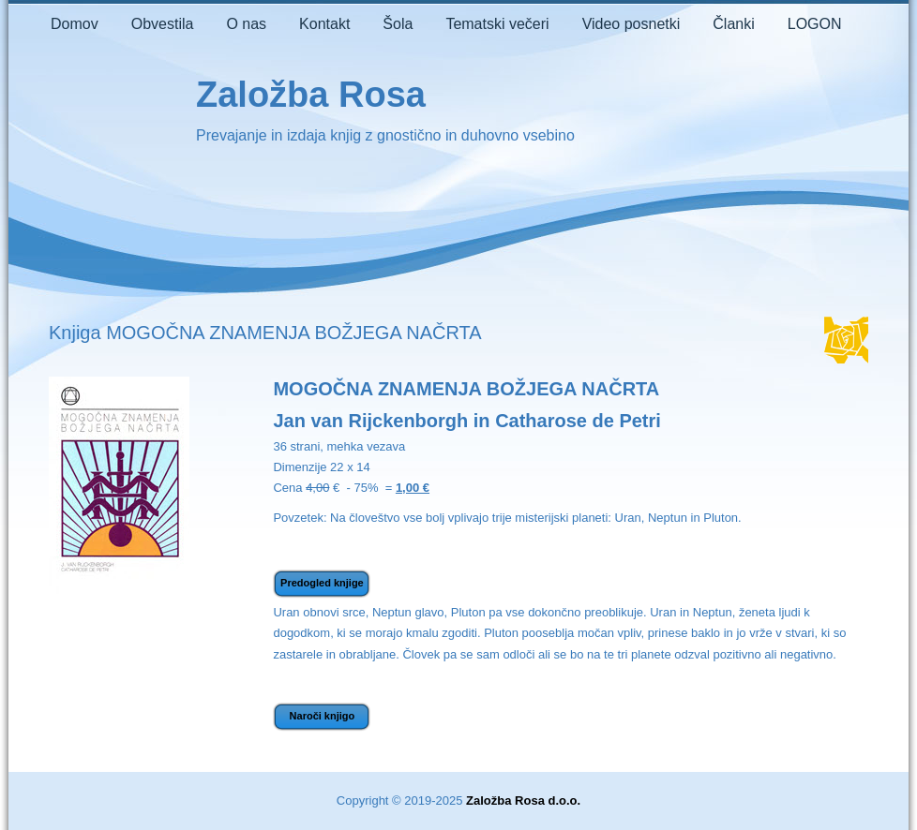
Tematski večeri (497, 24)
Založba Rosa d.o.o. (523, 800)
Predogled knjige (322, 582)
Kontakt (324, 24)
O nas (246, 24)
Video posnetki (631, 24)
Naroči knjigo (322, 715)
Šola (398, 24)
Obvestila (162, 24)
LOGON (815, 24)
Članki (733, 24)
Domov (74, 24)
